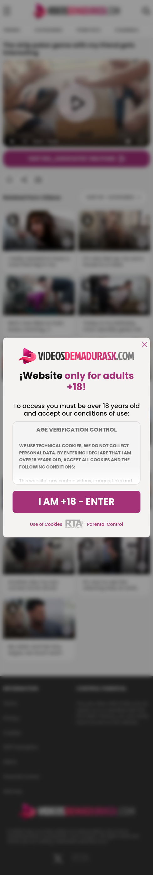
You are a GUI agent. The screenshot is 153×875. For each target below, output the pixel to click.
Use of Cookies (46, 524)
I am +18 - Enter (76, 501)
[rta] (74, 527)
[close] (144, 345)
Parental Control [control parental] (105, 524)
